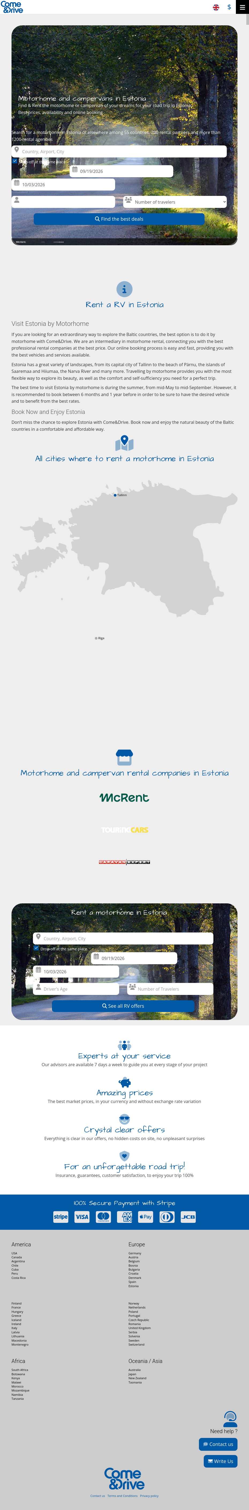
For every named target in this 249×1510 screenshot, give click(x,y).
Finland (17, 1303)
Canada (17, 1257)
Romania (135, 1324)
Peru (15, 1273)
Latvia (16, 1332)
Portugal (134, 1316)
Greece (16, 1316)
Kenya (16, 1378)
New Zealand (137, 1378)
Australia (135, 1370)
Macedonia (19, 1340)
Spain (132, 1282)
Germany (135, 1253)
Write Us (220, 1461)
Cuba (15, 1269)
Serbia (133, 1332)
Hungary (17, 1312)
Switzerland (136, 1344)
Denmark (135, 1278)
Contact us (218, 1444)
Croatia (133, 1273)
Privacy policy (149, 1496)
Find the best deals (119, 219)
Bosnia (133, 1265)
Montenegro (20, 1344)
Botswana (18, 1374)
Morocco (18, 1386)
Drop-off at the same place (40, 161)
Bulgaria (134, 1269)
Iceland (16, 1320)
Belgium (134, 1261)
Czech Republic (139, 1320)
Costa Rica (19, 1278)
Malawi (16, 1382)
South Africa (20, 1370)
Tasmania (135, 1382)
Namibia (17, 1395)
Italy (14, 1328)
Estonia (134, 1286)
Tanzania (18, 1399)
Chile (15, 1265)
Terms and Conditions (122, 1496)
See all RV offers (123, 1006)
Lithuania (18, 1336)
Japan (132, 1374)
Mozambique (20, 1390)
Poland (133, 1312)
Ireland (16, 1324)
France (16, 1307)
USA (14, 1253)
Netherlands (137, 1307)
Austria (133, 1257)
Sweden (134, 1340)
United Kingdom (140, 1328)
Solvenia (134, 1336)
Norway (134, 1303)
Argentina (18, 1261)
